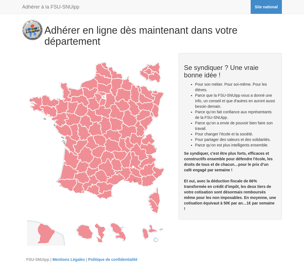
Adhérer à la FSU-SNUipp (50, 7)
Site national (266, 7)
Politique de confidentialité (112, 259)
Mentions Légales (69, 259)
